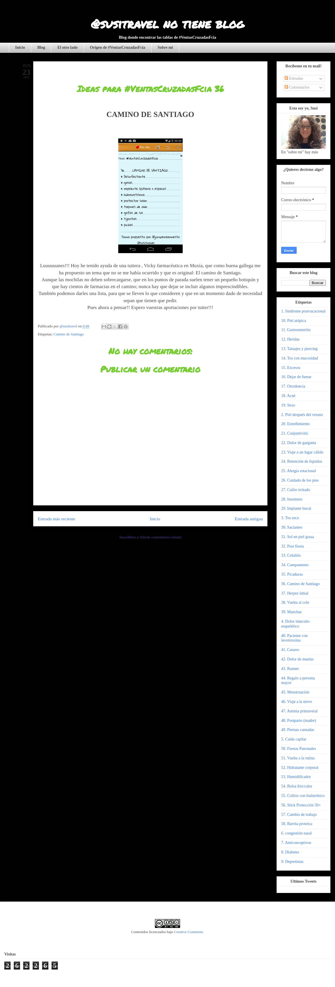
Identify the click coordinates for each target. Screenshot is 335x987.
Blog (41, 47)
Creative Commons (188, 932)
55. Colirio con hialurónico (303, 795)
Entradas (294, 78)
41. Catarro (290, 650)
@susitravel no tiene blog (167, 23)
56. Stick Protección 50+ (301, 805)
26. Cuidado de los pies (300, 480)
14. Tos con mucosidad (299, 358)
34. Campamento (295, 565)
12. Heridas (290, 339)
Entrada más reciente (56, 518)
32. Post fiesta (292, 546)
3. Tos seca (290, 518)
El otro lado (67, 47)
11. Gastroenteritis (296, 330)
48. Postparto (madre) (298, 720)
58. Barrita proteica (296, 824)
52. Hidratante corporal (299, 767)
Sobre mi (165, 47)
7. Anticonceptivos (296, 843)
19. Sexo (288, 405)
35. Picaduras (292, 574)
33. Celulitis (291, 555)
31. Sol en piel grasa (297, 537)
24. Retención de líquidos (301, 461)
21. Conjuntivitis (294, 433)
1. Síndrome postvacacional (303, 311)
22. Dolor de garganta (298, 443)
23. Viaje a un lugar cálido (302, 452)
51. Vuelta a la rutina (298, 758)
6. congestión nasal (296, 833)
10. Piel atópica (293, 320)
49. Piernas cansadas (297, 730)
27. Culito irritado (295, 490)
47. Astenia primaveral (299, 711)
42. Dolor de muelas (297, 659)
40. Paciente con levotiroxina (294, 638)
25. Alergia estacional (298, 471)
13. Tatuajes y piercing (299, 349)
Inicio (20, 47)
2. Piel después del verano (302, 415)
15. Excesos (290, 368)
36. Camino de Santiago (300, 584)
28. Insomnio (291, 499)
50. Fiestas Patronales (298, 748)
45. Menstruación (295, 692)
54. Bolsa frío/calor (296, 786)
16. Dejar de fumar (296, 377)
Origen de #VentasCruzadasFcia (117, 47)
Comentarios (297, 87)
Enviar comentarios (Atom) (160, 537)
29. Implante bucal (296, 508)
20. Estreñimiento (295, 424)
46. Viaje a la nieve (296, 701)
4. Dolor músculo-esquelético (295, 623)
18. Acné (288, 396)
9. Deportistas (292, 861)
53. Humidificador (296, 777)
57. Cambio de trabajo (299, 814)
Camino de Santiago (69, 334)
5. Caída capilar (293, 739)
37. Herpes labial (294, 593)
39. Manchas (291, 612)
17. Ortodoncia (293, 386)
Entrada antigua (249, 518)
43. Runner (290, 669)
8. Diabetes (290, 852)
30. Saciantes (291, 527)
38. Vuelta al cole (295, 602)
